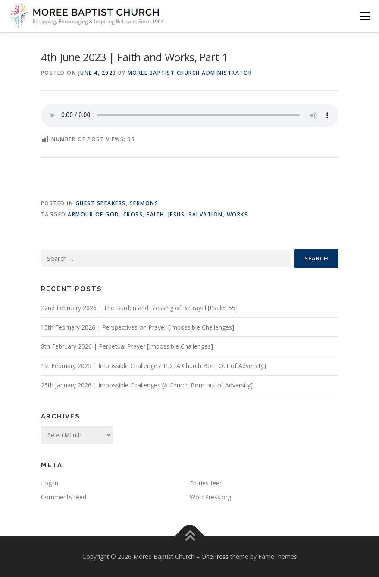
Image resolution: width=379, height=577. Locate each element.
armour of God (93, 214)
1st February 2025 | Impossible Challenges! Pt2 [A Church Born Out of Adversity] (153, 365)
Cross (133, 214)
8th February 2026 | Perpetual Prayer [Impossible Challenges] (127, 346)
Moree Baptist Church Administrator (190, 72)
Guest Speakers (100, 203)
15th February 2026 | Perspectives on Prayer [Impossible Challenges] (137, 327)
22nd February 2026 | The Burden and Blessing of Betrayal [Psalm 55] (139, 308)
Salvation (205, 214)
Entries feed (206, 483)
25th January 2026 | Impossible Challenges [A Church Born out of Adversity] (147, 385)
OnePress (215, 556)
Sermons (144, 203)
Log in (49, 483)
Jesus (176, 214)
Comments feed (63, 497)
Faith (155, 214)
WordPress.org (210, 497)
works (237, 214)
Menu (365, 16)
